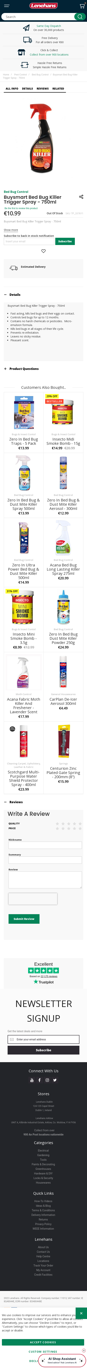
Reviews (16, 803)
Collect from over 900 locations (49, 54)
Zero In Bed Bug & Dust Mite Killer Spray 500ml (23, 505)
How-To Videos (43, 1190)
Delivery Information (43, 1204)
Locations (43, 1250)
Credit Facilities (43, 1264)
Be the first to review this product (21, 209)
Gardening (43, 1144)
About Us (43, 1236)
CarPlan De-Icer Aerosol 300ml (63, 702)
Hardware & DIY (43, 1163)
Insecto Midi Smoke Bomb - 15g (63, 442)
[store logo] (43, 5)
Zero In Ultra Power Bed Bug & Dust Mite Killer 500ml (23, 572)
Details (15, 296)
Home (6, 74)
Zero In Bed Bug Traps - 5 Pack (23, 442)
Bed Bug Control (40, 74)
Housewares (43, 1172)
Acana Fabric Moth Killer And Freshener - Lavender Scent (23, 706)
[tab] (43, 295)
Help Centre (43, 1245)
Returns (43, 1209)
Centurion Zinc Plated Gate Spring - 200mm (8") (63, 773)
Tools (43, 1149)
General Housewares (63, 695)
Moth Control (24, 695)
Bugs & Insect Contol (24, 435)
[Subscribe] (43, 1039)
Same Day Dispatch (49, 26)
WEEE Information (43, 1218)
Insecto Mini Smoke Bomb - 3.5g (23, 639)
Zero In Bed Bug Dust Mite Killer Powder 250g (63, 639)
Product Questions (24, 370)
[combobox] (43, 16)
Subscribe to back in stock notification (29, 237)
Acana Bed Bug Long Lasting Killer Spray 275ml (63, 570)
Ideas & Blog (43, 1195)
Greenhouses (43, 1158)
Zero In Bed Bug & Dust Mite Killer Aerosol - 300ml (63, 505)
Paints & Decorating (43, 1153)
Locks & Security (43, 1167)
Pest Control (20, 74)
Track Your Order (43, 1255)
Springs (63, 764)
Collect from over (44, 1119)
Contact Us (43, 1241)
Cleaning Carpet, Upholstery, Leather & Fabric (23, 766)
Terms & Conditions (43, 1199)
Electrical (43, 1140)
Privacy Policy (43, 1213)
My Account (43, 1259)
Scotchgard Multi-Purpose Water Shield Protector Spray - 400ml (24, 779)
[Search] (80, 16)
